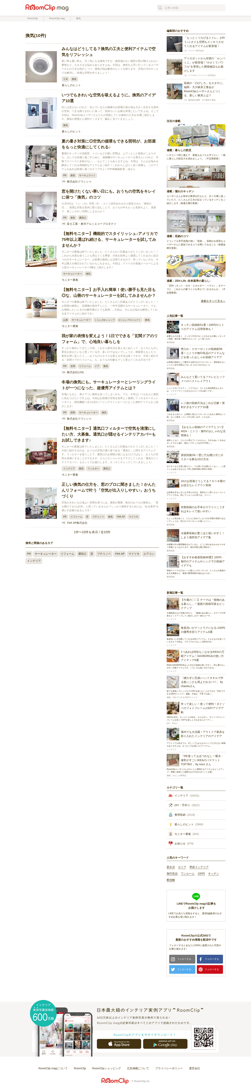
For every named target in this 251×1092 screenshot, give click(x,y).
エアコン (148, 553)
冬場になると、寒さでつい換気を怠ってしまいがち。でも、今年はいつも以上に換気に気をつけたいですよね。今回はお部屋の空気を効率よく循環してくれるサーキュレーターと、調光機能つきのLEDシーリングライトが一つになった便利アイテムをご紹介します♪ (110, 400)
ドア (97, 366)
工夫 (65, 79)
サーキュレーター (72, 273)
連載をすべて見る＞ (213, 301)
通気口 (82, 217)
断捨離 (171, 880)
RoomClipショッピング (106, 1068)
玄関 (72, 366)
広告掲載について (138, 1068)
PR (64, 175)
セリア (182, 867)
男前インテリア (199, 867)
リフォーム (85, 366)
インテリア (69, 468)
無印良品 (172, 873)
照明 (72, 412)
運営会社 (194, 1068)
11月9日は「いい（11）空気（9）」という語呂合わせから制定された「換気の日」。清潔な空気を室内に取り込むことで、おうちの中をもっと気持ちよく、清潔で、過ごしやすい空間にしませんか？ (109, 207)
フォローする (184, 959)
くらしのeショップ (105, 320)
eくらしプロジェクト (130, 320)
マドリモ (133, 516)
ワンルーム (188, 873)
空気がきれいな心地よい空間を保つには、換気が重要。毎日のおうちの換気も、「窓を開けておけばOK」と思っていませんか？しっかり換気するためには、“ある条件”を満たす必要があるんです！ (110, 506)
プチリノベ (98, 516)
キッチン (213, 873)
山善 (65, 320)
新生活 (171, 867)
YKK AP (121, 516)
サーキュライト (87, 175)
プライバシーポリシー (169, 1068)
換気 (74, 79)
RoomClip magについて (53, 1068)
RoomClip (80, 1068)
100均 (201, 873)
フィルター (93, 468)
